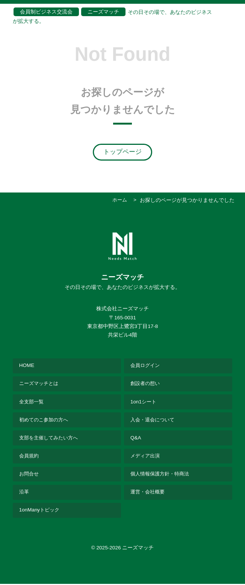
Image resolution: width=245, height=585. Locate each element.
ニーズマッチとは (40, 383)
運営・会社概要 (148, 493)
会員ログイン (146, 365)
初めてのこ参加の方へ (45, 420)
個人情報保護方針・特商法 (162, 475)
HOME (27, 365)
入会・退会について (154, 420)
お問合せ (29, 475)
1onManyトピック (40, 511)
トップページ (122, 151)
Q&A (135, 438)
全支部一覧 (32, 402)
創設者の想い (146, 383)
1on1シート (143, 402)
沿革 (24, 493)
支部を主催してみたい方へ (50, 438)
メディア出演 (146, 456)
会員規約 (29, 456)
